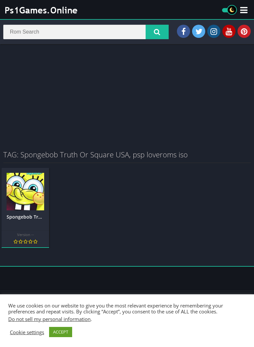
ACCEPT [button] (60, 332)
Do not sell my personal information (49, 319)
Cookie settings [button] (27, 332)
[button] (157, 32)
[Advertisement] (127, 97)
